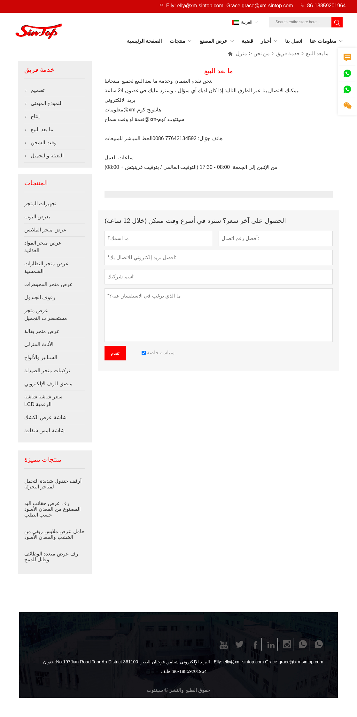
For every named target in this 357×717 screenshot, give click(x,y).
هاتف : (167, 671)
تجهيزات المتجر (40, 203)
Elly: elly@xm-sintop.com (194, 5)
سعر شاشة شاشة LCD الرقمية (43, 400)
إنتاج (35, 116)
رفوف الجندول (39, 297)
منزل (237, 53)
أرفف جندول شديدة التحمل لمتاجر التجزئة (52, 483)
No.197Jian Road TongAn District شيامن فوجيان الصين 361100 (117, 661)
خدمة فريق (288, 53)
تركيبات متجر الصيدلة (47, 370)
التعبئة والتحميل (47, 155)
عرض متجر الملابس (45, 229)
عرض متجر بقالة (42, 331)
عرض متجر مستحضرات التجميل (45, 314)
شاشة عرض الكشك (45, 417)
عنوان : (49, 661)
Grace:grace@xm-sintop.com (259, 5)
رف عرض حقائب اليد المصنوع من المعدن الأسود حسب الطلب (52, 509)
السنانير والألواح (40, 357)
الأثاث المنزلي (38, 344)
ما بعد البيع (42, 129)
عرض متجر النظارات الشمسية (46, 267)
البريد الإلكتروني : (196, 661)
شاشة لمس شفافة (44, 430)
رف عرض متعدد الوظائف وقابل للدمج (51, 556)
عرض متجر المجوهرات (48, 284)
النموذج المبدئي (47, 103)
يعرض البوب (37, 216)
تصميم (37, 90)
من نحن (261, 53)
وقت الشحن (44, 142)
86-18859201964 (326, 5)
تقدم (115, 353)
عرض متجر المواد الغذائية (43, 246)
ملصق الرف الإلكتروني (48, 383)
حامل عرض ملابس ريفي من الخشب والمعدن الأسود (54, 534)
